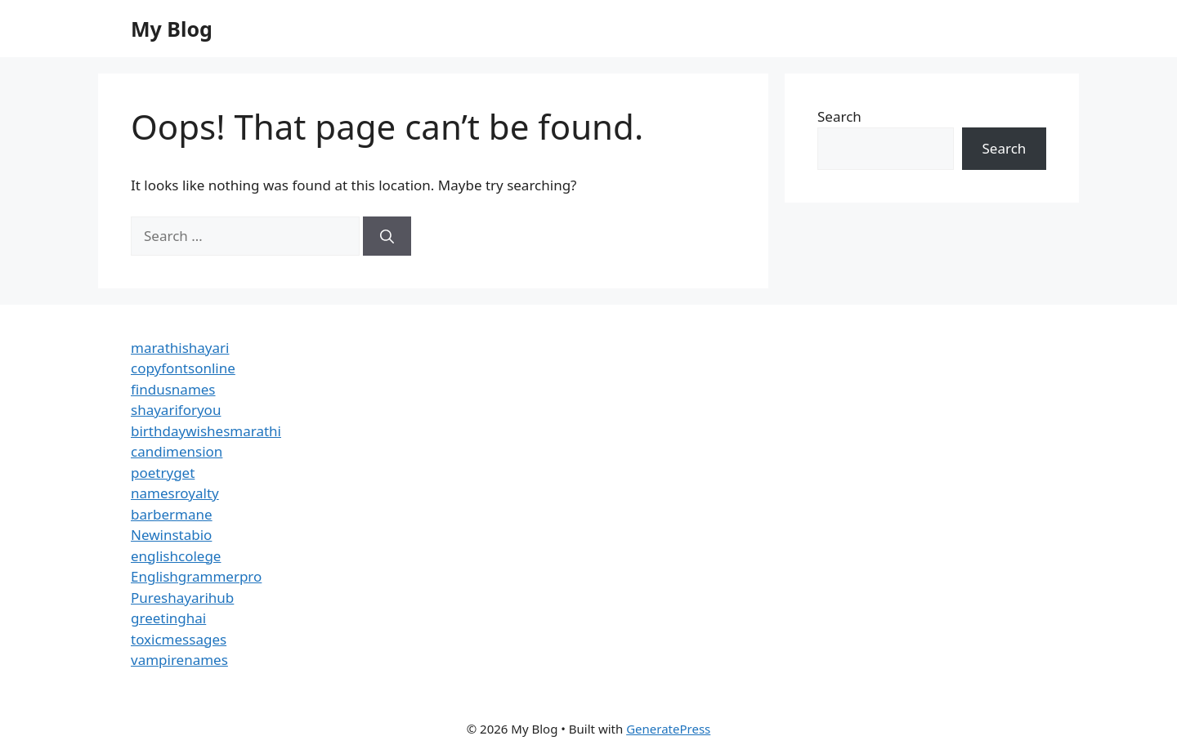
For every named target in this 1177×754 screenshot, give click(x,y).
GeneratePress (668, 729)
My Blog (172, 28)
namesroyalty (175, 493)
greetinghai (168, 618)
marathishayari (180, 347)
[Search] (387, 236)
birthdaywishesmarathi (206, 431)
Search (839, 116)
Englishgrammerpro (196, 576)
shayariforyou (176, 409)
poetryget (163, 472)
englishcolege (176, 556)
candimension (176, 451)
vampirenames (179, 659)
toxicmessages (178, 639)
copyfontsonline (183, 368)
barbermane (172, 514)
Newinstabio (171, 534)
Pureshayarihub (182, 597)
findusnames (173, 389)
